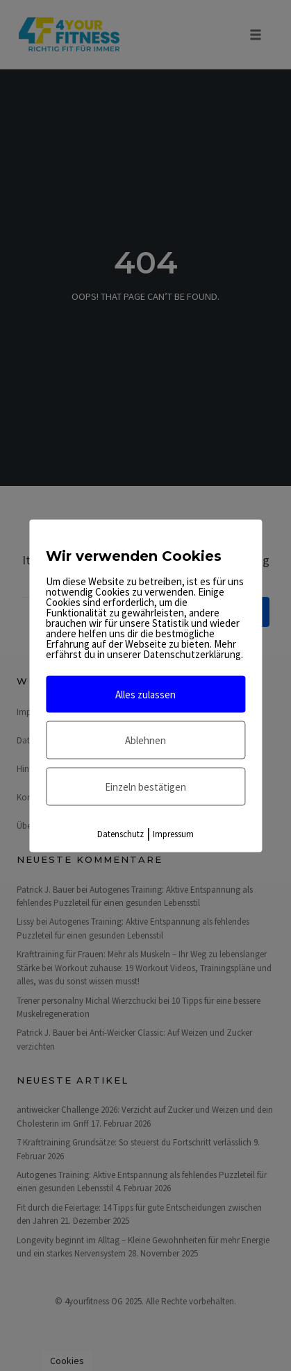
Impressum (173, 833)
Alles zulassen (145, 693)
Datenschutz (120, 833)
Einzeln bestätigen (145, 786)
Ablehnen (145, 739)
